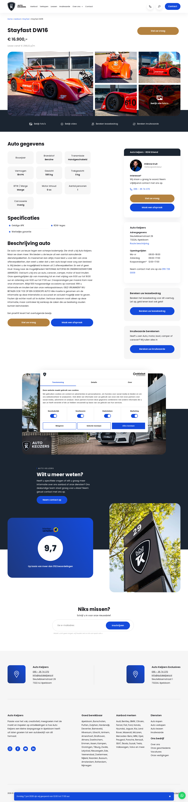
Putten (85, 725)
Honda (137, 725)
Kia (135, 728)
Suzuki (132, 743)
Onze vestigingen (160, 755)
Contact (89, 6)
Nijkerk (85, 758)
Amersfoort (87, 736)
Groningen (87, 747)
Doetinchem (96, 739)
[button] (182, 795)
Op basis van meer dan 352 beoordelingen (50, 566)
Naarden (93, 758)
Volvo (132, 747)
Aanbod (33, 6)
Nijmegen (86, 765)
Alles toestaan (128, 426)
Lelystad (86, 750)
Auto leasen (157, 728)
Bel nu (55, 313)
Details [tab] (94, 382)
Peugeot (120, 739)
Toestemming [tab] (58, 382)
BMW (132, 721)
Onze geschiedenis (160, 748)
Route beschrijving (139, 243)
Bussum (103, 758)
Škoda (125, 743)
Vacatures (156, 751)
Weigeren (60, 426)
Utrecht (96, 732)
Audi (118, 721)
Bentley (125, 721)
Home (10, 19)
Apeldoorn (87, 721)
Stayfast (25, 19)
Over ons (78, 6)
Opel (140, 736)
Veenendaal (88, 754)
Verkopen (44, 6)
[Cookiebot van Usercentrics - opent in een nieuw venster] (134, 374)
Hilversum (87, 732)
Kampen (101, 743)
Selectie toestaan (94, 426)
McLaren (137, 732)
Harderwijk (104, 725)
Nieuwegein (97, 750)
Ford (130, 725)
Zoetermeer (101, 754)
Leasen (54, 6)
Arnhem (105, 732)
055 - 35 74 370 (41, 671)
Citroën (140, 721)
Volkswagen (122, 747)
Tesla (139, 743)
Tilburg (96, 747)
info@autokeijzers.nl (43, 675)
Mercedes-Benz (124, 736)
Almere (85, 739)
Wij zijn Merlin (174, 793)
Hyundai (120, 728)
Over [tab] (130, 382)
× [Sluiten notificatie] (170, 796)
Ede (106, 750)
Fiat (125, 725)
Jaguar (129, 728)
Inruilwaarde (64, 6)
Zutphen (93, 725)
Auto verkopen (158, 725)
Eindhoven (99, 736)
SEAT (118, 743)
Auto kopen (156, 721)
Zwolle (104, 747)
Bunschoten (99, 721)
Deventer (86, 728)
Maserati (127, 732)
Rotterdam (100, 761)
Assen (93, 743)
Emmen (85, 743)
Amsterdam (88, 761)
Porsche (130, 739)
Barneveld (97, 728)
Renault (139, 739)
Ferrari (119, 725)
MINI (135, 736)
